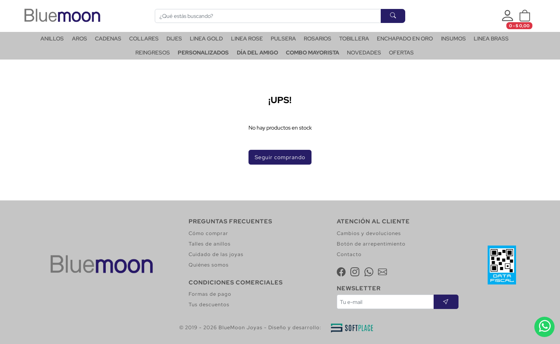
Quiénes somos (209, 265)
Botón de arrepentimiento (371, 243)
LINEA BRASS (491, 38)
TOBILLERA (354, 38)
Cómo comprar (208, 233)
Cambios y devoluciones (369, 233)
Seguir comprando (280, 157)
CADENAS (108, 38)
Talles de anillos (210, 243)
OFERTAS (401, 52)
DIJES (174, 38)
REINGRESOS (152, 52)
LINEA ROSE (247, 38)
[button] (524, 16)
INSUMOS (453, 38)
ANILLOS (52, 38)
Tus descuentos (209, 304)
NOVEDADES (364, 52)
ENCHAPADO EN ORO (405, 38)
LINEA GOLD (206, 38)
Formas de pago (210, 294)
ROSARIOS (317, 38)
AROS (79, 38)
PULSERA (283, 38)
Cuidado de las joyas (216, 254)
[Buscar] (268, 16)
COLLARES (144, 38)
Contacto (349, 254)
